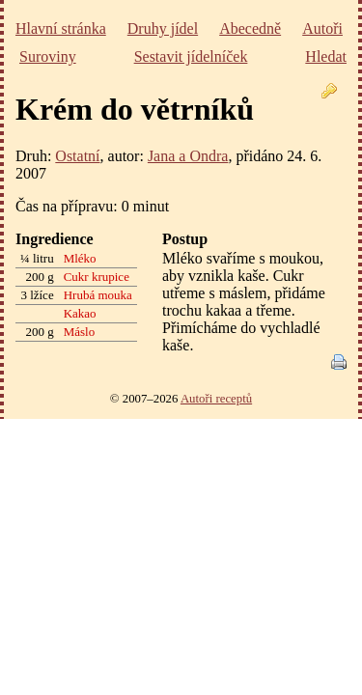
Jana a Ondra (188, 156)
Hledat (326, 56)
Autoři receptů (216, 398)
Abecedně (250, 28)
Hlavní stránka (60, 28)
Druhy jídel (162, 28)
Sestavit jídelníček (191, 56)
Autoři (322, 28)
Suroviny (47, 56)
